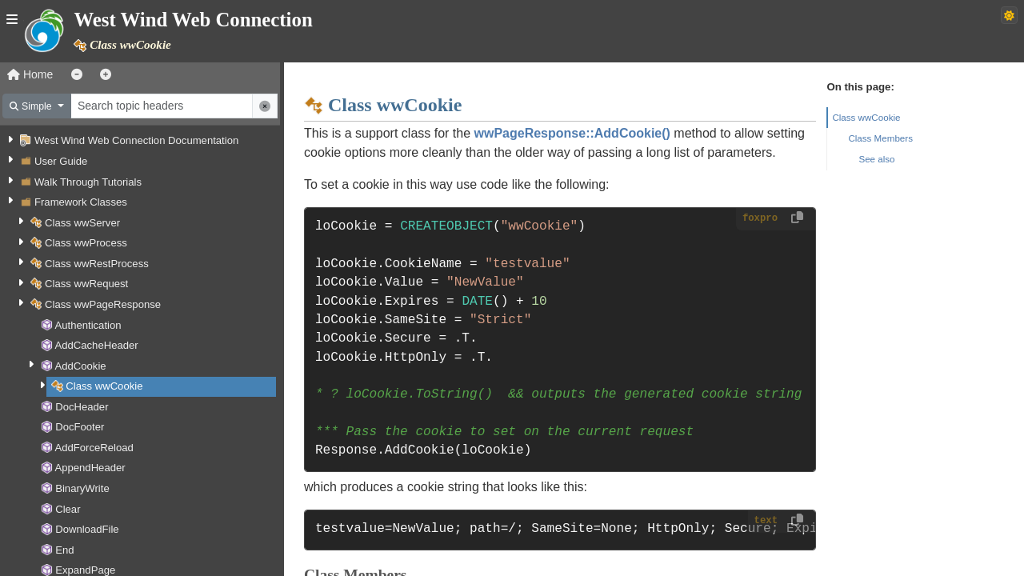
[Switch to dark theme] (1009, 15)
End (64, 550)
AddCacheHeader (96, 345)
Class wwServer (82, 223)
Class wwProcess (86, 243)
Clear (67, 509)
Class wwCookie (104, 386)
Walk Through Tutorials (88, 182)
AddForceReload (93, 448)
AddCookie (80, 366)
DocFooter (79, 427)
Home (30, 74)
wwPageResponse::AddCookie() (572, 133)
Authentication (87, 325)
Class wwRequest (86, 284)
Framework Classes (80, 202)
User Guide (60, 161)
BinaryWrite (82, 488)
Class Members (880, 138)
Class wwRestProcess (97, 264)
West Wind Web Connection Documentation (136, 140)
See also (876, 159)
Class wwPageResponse (103, 304)
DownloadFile (86, 529)
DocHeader (81, 407)
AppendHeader (89, 468)
